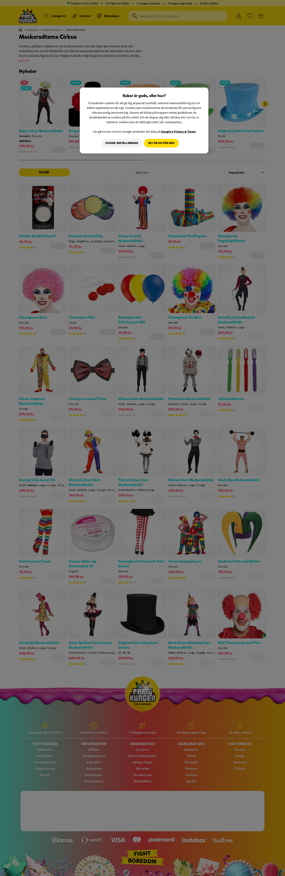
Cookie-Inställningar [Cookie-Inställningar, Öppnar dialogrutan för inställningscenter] (121, 143)
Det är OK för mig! (161, 143)
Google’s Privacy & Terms (178, 131)
